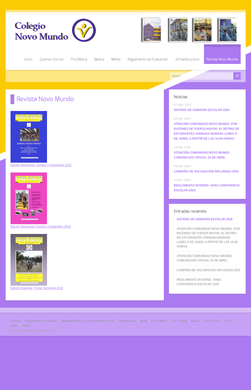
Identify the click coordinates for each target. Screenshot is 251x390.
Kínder (26, 325)
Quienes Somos (51, 59)
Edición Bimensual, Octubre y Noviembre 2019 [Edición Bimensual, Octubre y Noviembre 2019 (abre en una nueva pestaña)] (41, 165)
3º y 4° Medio (159, 320)
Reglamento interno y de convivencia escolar (88, 320)
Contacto (16, 320)
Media (115, 59)
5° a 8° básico (211, 320)
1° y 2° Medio (179, 320)
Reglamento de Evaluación (148, 59)
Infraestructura (187, 59)
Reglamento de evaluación (41, 320)
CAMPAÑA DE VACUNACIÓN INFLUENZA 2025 (206, 171)
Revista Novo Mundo (222, 59)
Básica (99, 59)
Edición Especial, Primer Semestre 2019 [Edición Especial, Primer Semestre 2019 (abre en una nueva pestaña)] (37, 288)
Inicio (28, 59)
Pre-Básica (79, 59)
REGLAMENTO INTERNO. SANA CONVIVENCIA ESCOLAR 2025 (199, 282)
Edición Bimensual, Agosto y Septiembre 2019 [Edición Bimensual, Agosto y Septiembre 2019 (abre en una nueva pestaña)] (41, 226)
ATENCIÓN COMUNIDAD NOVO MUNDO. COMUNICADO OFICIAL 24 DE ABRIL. (205, 258)
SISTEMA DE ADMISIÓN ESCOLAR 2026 (202, 110)
